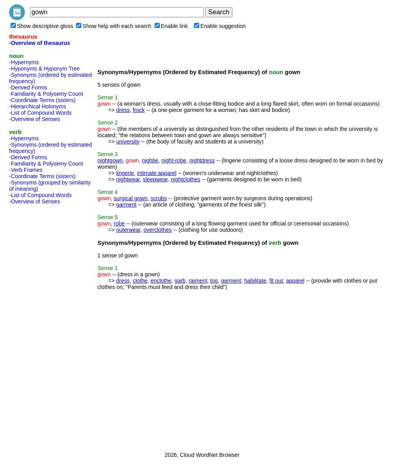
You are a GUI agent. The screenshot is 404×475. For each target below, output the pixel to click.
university (127, 141)
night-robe (173, 160)
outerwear (128, 230)
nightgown (110, 160)
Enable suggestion (220, 26)
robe (119, 223)
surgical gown (131, 198)
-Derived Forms (28, 87)
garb (179, 281)
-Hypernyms (24, 62)
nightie (150, 160)
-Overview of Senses (34, 119)
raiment (198, 281)
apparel (295, 281)
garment (126, 204)
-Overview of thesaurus (39, 43)
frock (138, 110)
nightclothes (185, 179)
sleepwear (155, 179)
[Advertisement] (40, 325)
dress (122, 110)
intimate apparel (156, 173)
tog (214, 281)
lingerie (125, 173)
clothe (140, 281)
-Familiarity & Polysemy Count (46, 94)
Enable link (171, 26)
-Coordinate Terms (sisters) (42, 100)
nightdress (202, 160)
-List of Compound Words (40, 113)
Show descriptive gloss (42, 26)
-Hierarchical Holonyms (37, 106)
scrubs (159, 198)
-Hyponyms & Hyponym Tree (44, 68)
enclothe (161, 281)
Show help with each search (113, 26)
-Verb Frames (26, 170)
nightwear (128, 179)
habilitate (255, 281)
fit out (276, 281)
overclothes (158, 230)
